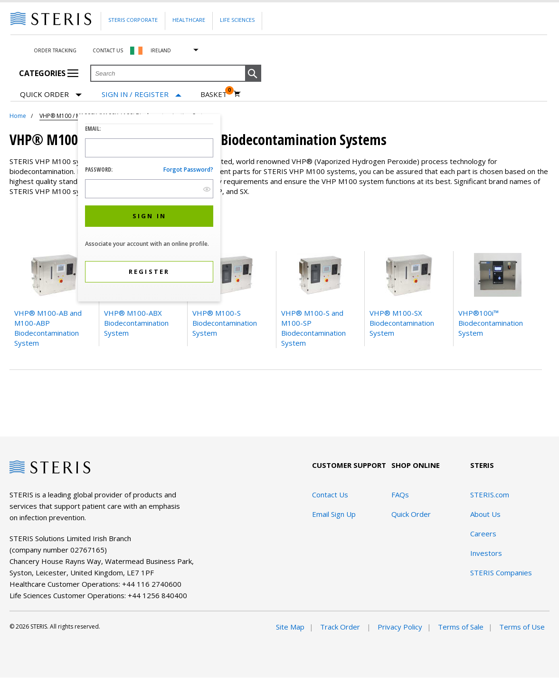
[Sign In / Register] (141, 94)
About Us (485, 514)
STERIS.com (489, 494)
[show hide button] (207, 189)
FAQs (400, 494)
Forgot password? (188, 169)
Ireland (161, 50)
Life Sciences (237, 19)
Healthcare (188, 19)
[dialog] (149, 209)
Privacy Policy (400, 626)
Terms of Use (522, 626)
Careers (483, 533)
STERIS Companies (501, 572)
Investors (486, 553)
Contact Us (108, 50)
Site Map (290, 626)
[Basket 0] (220, 94)
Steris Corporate (133, 19)
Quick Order (51, 95)
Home (17, 116)
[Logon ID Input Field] (149, 147)
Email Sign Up (334, 514)
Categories (48, 73)
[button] (253, 74)
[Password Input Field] (149, 188)
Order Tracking (55, 50)
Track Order (341, 626)
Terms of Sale (460, 626)
